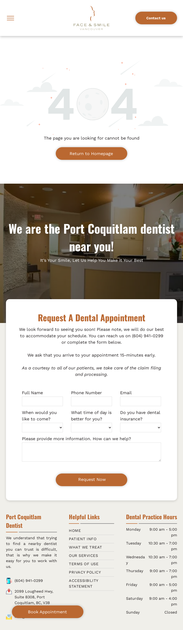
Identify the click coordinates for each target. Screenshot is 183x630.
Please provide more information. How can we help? (76, 438)
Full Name (32, 392)
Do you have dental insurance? (140, 415)
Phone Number (86, 392)
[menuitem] (91, 531)
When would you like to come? (39, 415)
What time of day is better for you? (91, 415)
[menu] (10, 18)
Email (126, 392)
